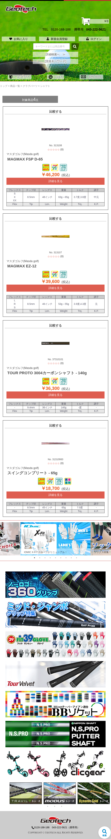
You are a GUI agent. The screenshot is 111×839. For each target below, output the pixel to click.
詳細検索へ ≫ (55, 54)
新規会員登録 (57, 38)
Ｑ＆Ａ (55, 77)
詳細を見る (55, 181)
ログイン (94, 38)
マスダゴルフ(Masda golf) (22, 154)
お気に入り (18, 38)
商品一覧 (15, 86)
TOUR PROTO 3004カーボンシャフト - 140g (47, 373)
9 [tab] (76, 558)
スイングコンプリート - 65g (32, 473)
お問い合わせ (91, 76)
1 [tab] (34, 558)
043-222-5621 (96, 29)
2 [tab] (39, 558)
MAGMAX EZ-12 (21, 266)
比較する (55, 111)
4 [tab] (50, 558)
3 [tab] (45, 558)
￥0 (95, 21)
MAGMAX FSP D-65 (25, 159)
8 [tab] (71, 558)
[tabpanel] (55, 538)
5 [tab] (55, 558)
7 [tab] (66, 558)
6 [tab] (61, 558)
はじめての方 (19, 77)
